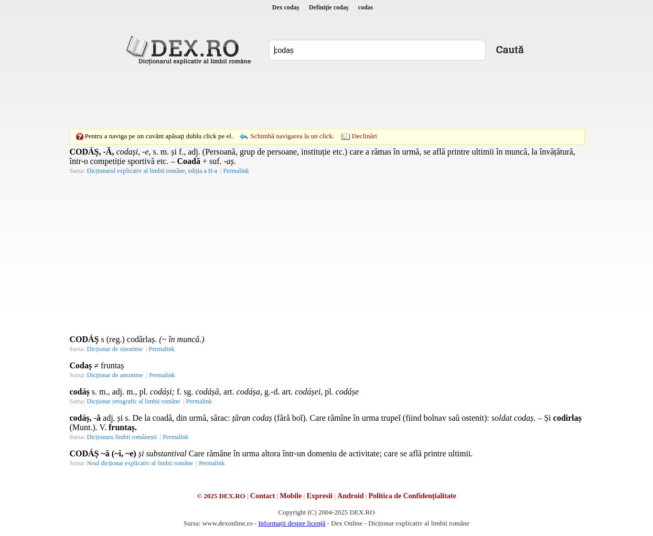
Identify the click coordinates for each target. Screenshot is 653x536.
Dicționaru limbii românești (122, 437)
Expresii (319, 496)
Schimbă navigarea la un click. (292, 136)
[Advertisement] (327, 97)
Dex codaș (285, 7)
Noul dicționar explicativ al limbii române (140, 463)
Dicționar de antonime (115, 375)
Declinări (364, 136)
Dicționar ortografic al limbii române (133, 401)
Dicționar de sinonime (115, 349)
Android (350, 496)
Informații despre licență (291, 523)
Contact (262, 496)
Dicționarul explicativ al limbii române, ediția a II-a (152, 170)
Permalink (236, 170)
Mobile (291, 496)
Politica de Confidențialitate (412, 496)
